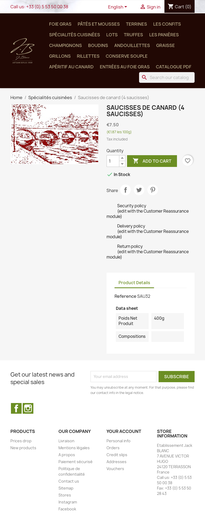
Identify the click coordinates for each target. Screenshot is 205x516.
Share (125, 190)
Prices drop (20, 440)
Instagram (28, 408)
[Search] (167, 77)
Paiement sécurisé (75, 461)
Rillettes (88, 56)
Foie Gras (60, 24)
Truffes (133, 35)
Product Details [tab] (134, 283)
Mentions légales (74, 447)
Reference (125, 296)
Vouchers (115, 468)
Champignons (65, 45)
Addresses (117, 461)
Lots (112, 35)
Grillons (60, 56)
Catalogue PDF (173, 67)
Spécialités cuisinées (74, 35)
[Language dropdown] (118, 7)
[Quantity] (113, 161)
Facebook (16, 408)
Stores (64, 495)
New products (23, 447)
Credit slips (117, 454)
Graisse (165, 45)
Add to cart (152, 161)
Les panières (164, 35)
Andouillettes (132, 45)
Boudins (98, 45)
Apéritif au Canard (71, 67)
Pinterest (152, 190)
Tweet (139, 190)
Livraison (66, 440)
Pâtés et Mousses (99, 24)
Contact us (68, 481)
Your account (124, 431)
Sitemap (65, 488)
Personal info (119, 440)
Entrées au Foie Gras (125, 67)
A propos (66, 454)
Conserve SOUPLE (127, 56)
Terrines (136, 24)
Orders (113, 447)
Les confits (167, 24)
